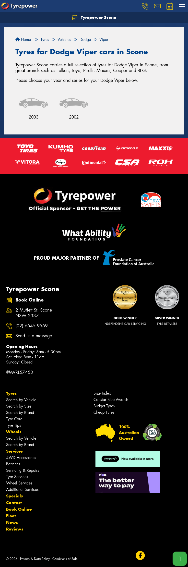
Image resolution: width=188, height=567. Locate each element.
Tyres (11, 393)
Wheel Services (19, 483)
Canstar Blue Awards (111, 399)
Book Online (19, 509)
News (12, 522)
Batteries (13, 464)
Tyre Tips (13, 425)
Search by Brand (20, 412)
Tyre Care (14, 419)
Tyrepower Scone (94, 18)
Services (14, 451)
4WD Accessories (21, 457)
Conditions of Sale (65, 559)
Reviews (14, 529)
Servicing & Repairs (22, 470)
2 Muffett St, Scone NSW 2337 (33, 313)
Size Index (102, 393)
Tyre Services (17, 476)
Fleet (11, 516)
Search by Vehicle (21, 399)
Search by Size (18, 406)
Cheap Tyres (104, 412)
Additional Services (22, 489)
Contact (14, 502)
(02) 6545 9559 (31, 326)
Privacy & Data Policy (35, 559)
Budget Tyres (104, 406)
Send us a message (33, 336)
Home (23, 39)
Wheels (13, 431)
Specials (14, 496)
